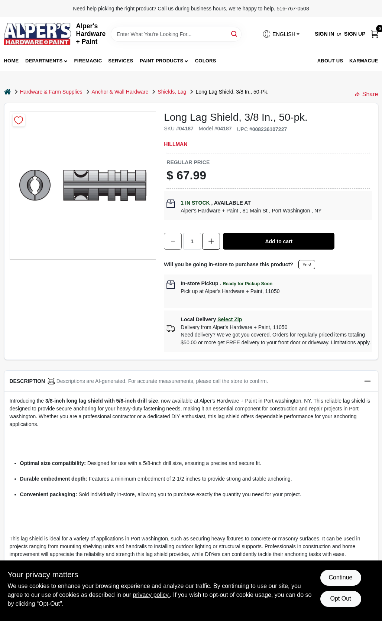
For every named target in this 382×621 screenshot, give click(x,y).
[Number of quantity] (192, 241)
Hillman (175, 144)
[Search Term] (176, 34)
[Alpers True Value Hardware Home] (37, 34)
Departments (43, 61)
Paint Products (161, 61)
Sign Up (355, 34)
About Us (330, 61)
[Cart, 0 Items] (374, 34)
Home (11, 61)
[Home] (7, 92)
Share (366, 94)
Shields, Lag (172, 92)
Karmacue (363, 61)
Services (120, 61)
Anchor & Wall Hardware (120, 92)
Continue (340, 577)
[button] (281, 34)
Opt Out (340, 598)
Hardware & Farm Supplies (51, 92)
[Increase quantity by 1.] (211, 241)
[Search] (234, 33)
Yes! (306, 264)
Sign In (324, 34)
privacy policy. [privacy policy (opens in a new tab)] (151, 595)
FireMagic (88, 61)
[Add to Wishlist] (18, 120)
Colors (205, 61)
